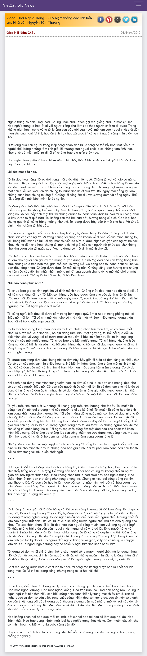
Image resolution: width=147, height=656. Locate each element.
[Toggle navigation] (138, 5)
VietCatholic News (18, 5)
